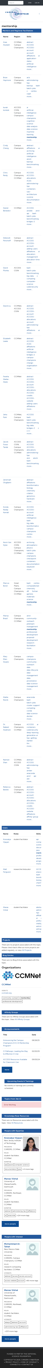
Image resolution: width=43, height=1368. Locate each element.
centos (34, 91)
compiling (31, 279)
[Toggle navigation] (39, 13)
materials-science (31, 598)
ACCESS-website (31, 399)
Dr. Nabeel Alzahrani (7, 727)
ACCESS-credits (31, 394)
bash (38, 86)
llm (28, 743)
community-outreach (32, 619)
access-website (10, 1281)
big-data (30, 276)
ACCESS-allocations (31, 176)
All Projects (26, 950)
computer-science (31, 282)
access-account (25, 1276)
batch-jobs (31, 88)
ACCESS (30, 45)
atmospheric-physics (32, 546)
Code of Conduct (29, 1362)
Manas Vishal (11, 1178)
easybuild (30, 567)
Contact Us (27, 1365)
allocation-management (32, 255)
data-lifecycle (32, 670)
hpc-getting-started (32, 739)
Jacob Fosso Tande (5, 444)
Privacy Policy (12, 1362)
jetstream (31, 624)
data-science (32, 129)
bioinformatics (33, 485)
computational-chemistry (33, 587)
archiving (30, 151)
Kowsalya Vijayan (13, 1138)
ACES (29, 181)
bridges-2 (31, 221)
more (7, 1070)
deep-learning (32, 732)
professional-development (32, 633)
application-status (32, 59)
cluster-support (33, 705)
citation (30, 493)
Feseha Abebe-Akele (6, 379)
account (30, 53)
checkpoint (31, 559)
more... (30, 69)
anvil (37, 211)
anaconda (31, 697)
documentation (33, 200)
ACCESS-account (31, 49)
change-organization (32, 364)
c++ (28, 431)
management (32, 626)
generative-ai (32, 735)
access (15, 1276)
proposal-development (32, 638)
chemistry (31, 491)
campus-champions (31, 116)
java (37, 850)
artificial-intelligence (31, 65)
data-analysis (32, 126)
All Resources (17, 1123)
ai (39, 56)
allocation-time (33, 259)
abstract (30, 42)
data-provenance (32, 679)
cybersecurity (32, 287)
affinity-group (32, 817)
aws (28, 458)
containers (31, 189)
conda (29, 711)
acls (28, 77)
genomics (31, 496)
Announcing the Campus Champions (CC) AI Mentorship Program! (16, 1043)
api (28, 213)
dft (28, 591)
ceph (29, 94)
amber (29, 771)
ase (28, 779)
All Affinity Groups (22, 1019)
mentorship (32, 137)
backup (30, 86)
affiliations (31, 56)
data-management (32, 674)
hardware (31, 499)
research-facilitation (31, 644)
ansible (29, 211)
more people (10, 1224)
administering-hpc (33, 81)
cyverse (30, 197)
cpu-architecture (32, 193)
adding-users (32, 249)
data (28, 667)
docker (30, 716)
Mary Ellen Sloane (6, 659)
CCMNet (6, 984)
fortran (35, 591)
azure (29, 159)
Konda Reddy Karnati (6, 509)
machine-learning (31, 133)
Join (29, 2)
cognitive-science (31, 122)
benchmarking (33, 164)
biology (30, 488)
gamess (30, 594)
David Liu (7, 306)
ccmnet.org (6, 993)
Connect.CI (15, 1365)
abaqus (7, 1322)
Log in (37, 2)
